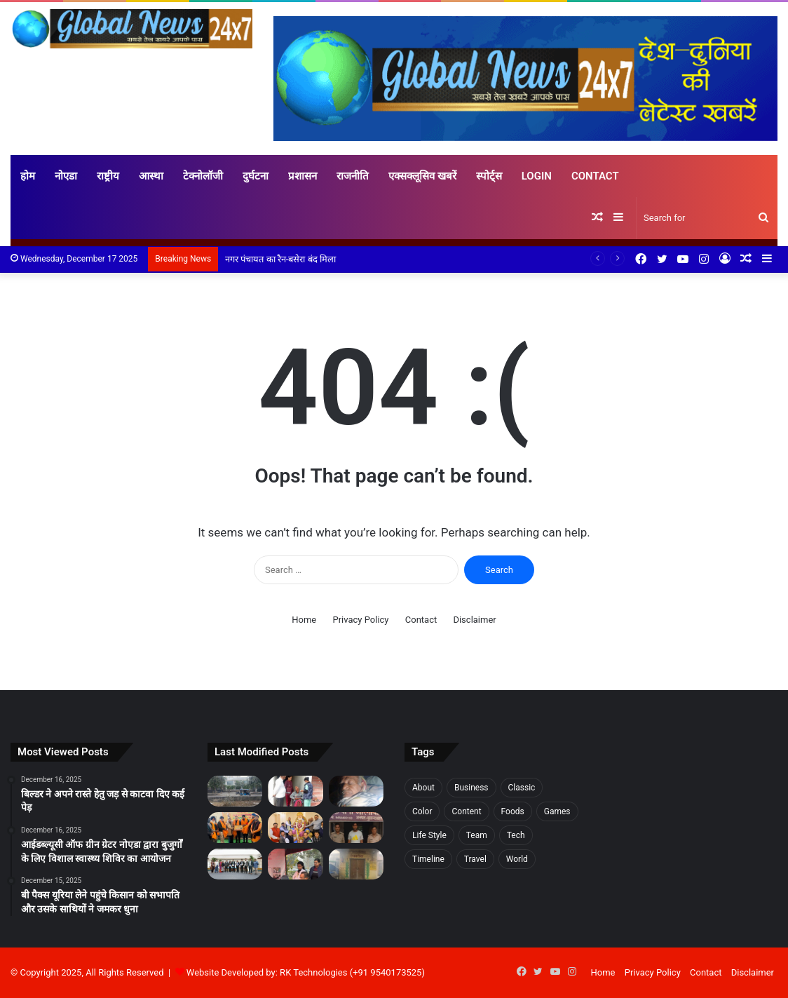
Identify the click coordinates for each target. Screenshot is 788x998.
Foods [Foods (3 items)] (512, 811)
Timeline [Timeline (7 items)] (428, 859)
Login (537, 176)
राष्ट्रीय (108, 176)
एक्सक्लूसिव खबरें (422, 176)
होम (27, 176)
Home (304, 619)
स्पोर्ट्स (489, 176)
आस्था (151, 176)
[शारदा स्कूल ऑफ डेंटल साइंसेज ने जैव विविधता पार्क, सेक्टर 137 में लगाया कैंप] (295, 864)
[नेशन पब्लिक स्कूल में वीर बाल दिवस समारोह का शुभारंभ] (235, 827)
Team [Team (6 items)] (476, 835)
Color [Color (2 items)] (422, 811)
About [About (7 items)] (423, 788)
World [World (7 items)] (517, 859)
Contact (595, 176)
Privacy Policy (360, 619)
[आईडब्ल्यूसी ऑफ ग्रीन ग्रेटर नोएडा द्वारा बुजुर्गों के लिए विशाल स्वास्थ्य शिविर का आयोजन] (295, 791)
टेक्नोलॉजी (203, 176)
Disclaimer (474, 619)
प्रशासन (302, 176)
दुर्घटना (256, 176)
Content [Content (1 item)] (466, 811)
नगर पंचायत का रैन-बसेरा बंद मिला (281, 259)
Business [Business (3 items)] (471, 788)
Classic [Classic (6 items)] (522, 788)
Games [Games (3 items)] (557, 811)
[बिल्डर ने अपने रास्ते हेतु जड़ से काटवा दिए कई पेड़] (235, 791)
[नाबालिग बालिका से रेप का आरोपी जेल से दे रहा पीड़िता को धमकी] (356, 827)
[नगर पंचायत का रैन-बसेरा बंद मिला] (356, 864)
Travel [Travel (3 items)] (475, 859)
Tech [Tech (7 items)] (516, 835)
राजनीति (353, 176)
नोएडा (66, 176)
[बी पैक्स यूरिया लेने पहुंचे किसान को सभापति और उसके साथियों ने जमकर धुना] (356, 791)
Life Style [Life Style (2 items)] (429, 835)
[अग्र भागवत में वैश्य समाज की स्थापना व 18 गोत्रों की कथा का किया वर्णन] (295, 827)
